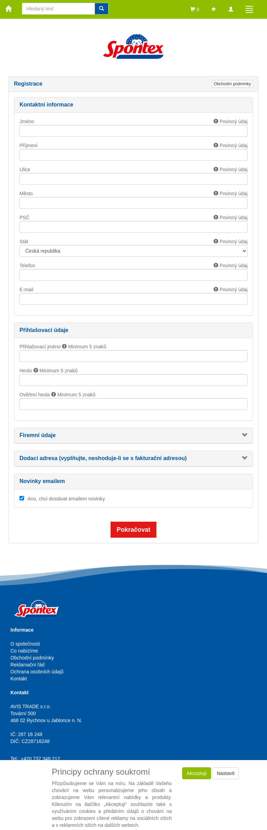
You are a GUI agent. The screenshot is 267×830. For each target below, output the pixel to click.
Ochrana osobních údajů (37, 671)
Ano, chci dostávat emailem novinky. (66, 498)
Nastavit (226, 773)
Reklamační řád (27, 664)
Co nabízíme (24, 651)
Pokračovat (133, 529)
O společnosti (25, 644)
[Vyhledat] (101, 9)
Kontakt (18, 678)
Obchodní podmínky (232, 83)
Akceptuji (197, 773)
